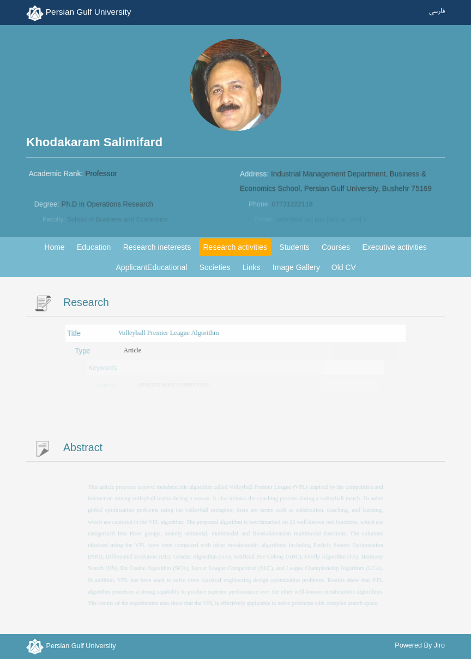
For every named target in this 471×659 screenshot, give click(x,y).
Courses (336, 247)
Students (294, 247)
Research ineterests (157, 247)
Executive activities (394, 247)
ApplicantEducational (152, 267)
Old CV (343, 267)
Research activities (235, 247)
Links (252, 267)
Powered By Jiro (420, 645)
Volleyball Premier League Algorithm (169, 333)
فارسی (437, 12)
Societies (215, 267)
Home (54, 247)
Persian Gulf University (88, 11)
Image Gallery (296, 267)
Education (94, 247)
